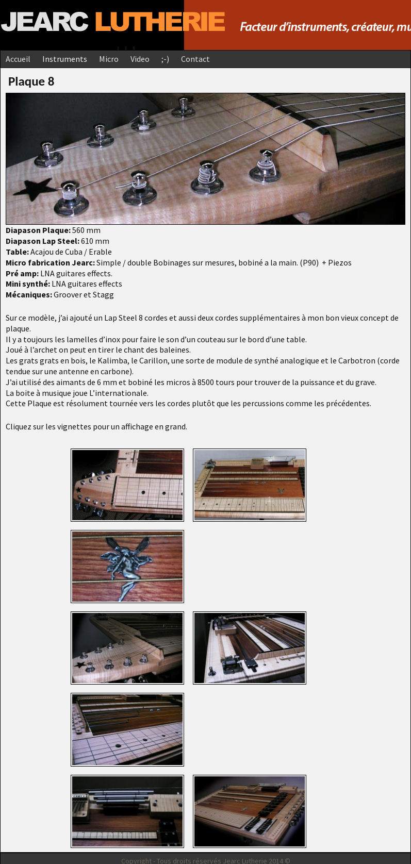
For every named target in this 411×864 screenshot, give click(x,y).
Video (140, 59)
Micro (109, 59)
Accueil (18, 59)
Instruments (64, 59)
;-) (165, 59)
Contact (195, 59)
